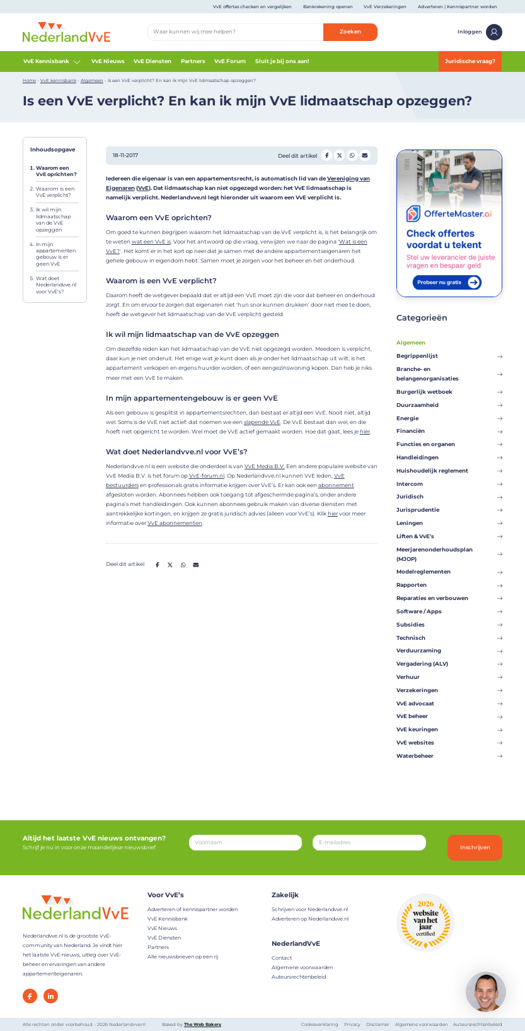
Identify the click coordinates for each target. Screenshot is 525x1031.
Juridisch (449, 496)
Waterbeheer (449, 756)
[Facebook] (30, 996)
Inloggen (480, 32)
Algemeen (92, 80)
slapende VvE (262, 422)
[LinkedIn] (50, 996)
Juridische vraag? (470, 61)
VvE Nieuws (108, 61)
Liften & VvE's (449, 536)
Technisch (449, 638)
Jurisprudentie (449, 510)
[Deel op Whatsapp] (352, 155)
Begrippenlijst (449, 356)
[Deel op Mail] (364, 155)
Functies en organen (449, 444)
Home (29, 80)
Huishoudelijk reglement (449, 471)
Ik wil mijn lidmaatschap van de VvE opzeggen (53, 219)
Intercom (449, 484)
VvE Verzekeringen (385, 6)
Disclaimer (377, 1024)
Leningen (449, 523)
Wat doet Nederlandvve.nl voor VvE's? (56, 285)
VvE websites (449, 742)
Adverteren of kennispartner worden (192, 909)
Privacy (352, 1024)
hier (365, 431)
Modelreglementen (449, 572)
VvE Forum (230, 61)
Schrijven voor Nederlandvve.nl (310, 909)
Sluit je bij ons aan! (282, 61)
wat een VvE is (151, 242)
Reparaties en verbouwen (449, 598)
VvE (143, 188)
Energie (449, 418)
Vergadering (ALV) (449, 664)
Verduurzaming (449, 650)
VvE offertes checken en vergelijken (252, 6)
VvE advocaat (449, 703)
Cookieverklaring (319, 1024)
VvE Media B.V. (265, 466)
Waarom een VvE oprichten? (56, 171)
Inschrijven (475, 847)
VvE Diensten (152, 61)
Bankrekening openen (328, 6)
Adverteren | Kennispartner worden (457, 6)
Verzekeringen (449, 690)
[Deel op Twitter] (339, 155)
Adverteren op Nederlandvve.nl (310, 919)
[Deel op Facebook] (326, 155)
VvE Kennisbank (53, 62)
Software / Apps (449, 611)
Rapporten (449, 585)
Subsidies (449, 625)
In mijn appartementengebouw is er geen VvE (56, 254)
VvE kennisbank (58, 80)
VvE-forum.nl (206, 476)
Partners (193, 61)
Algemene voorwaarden (302, 967)
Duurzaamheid (449, 405)
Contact (282, 958)
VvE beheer (449, 716)
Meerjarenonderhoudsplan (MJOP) (449, 554)
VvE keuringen (449, 729)
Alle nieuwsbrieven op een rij (182, 956)
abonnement (336, 485)
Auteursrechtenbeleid (299, 977)
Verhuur (449, 677)
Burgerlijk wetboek (449, 392)
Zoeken (350, 31)
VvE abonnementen (174, 523)
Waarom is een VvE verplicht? (55, 192)
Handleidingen (449, 457)
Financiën (449, 431)
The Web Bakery (202, 1024)
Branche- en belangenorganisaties (449, 374)
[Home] (66, 31)
